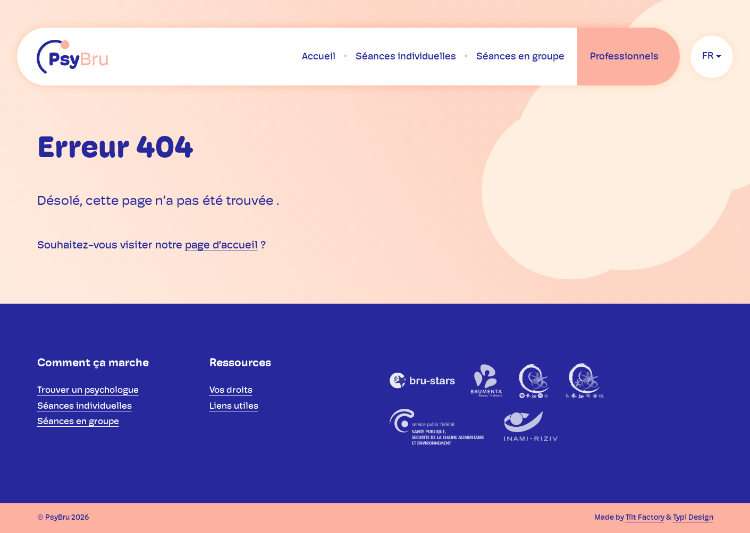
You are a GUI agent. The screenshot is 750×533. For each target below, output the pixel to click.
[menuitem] (319, 57)
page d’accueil (221, 245)
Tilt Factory (645, 518)
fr (707, 56)
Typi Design (693, 518)
